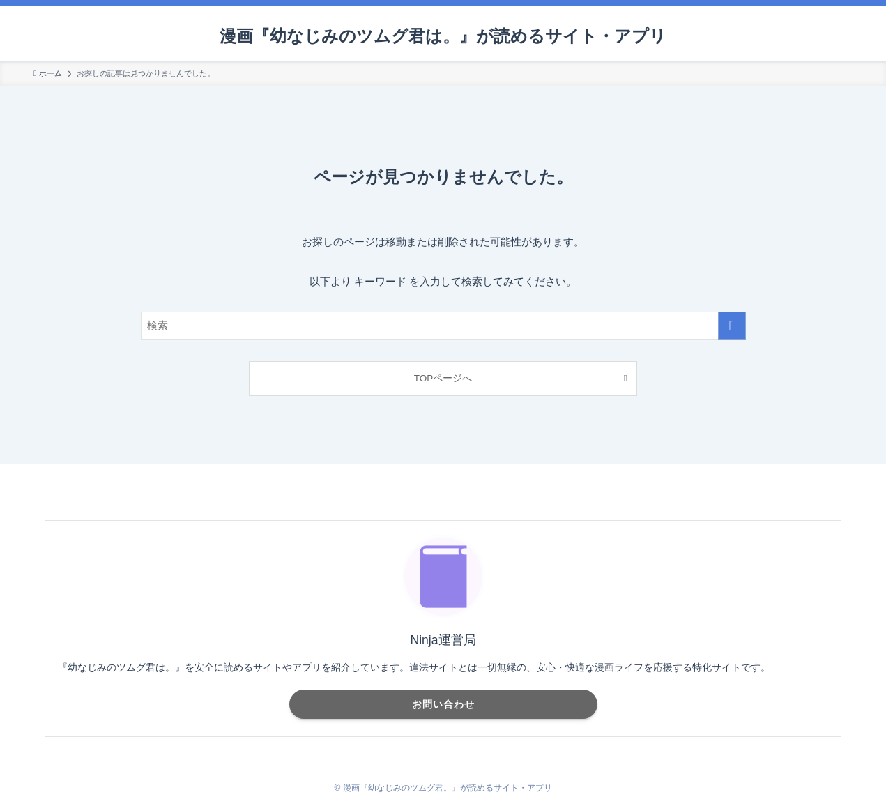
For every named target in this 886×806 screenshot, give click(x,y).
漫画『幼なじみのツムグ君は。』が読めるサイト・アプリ (443, 36)
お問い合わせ (443, 704)
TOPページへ (443, 378)
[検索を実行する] (732, 326)
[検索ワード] (443, 326)
